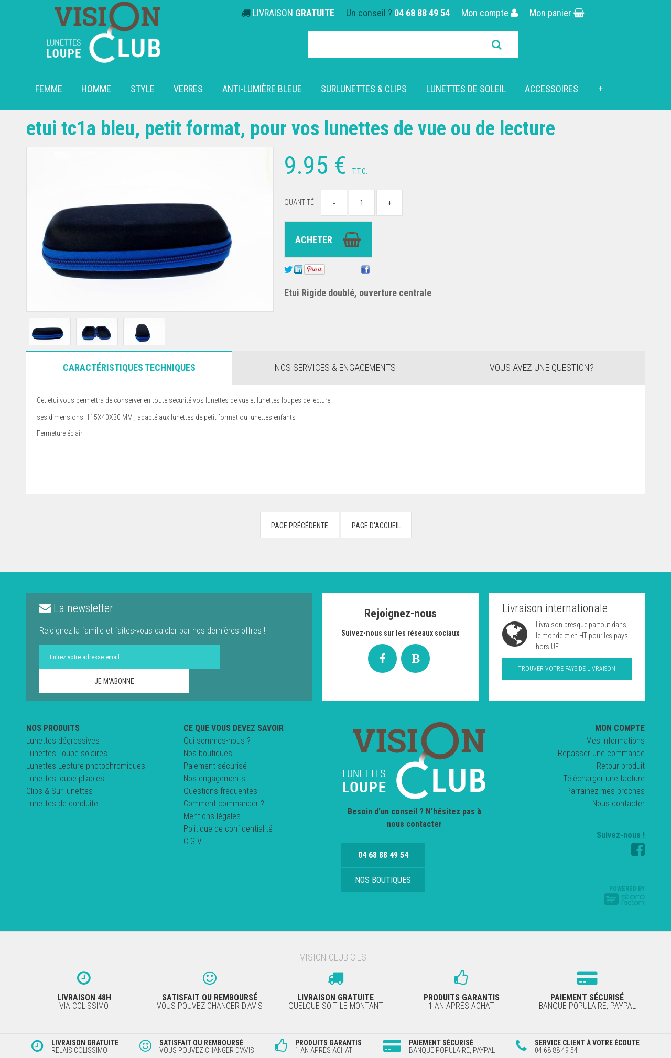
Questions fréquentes (220, 791)
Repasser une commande (601, 753)
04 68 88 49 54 (422, 12)
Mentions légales (212, 816)
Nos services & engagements (335, 367)
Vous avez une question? (542, 367)
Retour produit (621, 766)
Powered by (624, 895)
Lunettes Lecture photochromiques (85, 766)
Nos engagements (214, 778)
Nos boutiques (207, 753)
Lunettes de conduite (62, 804)
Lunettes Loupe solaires (66, 753)
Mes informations (615, 741)
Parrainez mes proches (605, 791)
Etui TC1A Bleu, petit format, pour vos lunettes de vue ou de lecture (305, 128)
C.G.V (192, 841)
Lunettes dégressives (63, 741)
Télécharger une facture (604, 778)
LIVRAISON (293, 12)
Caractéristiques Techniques (129, 367)
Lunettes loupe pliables (65, 778)
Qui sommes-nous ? (217, 741)
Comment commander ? (223, 804)
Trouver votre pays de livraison (566, 668)
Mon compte (489, 12)
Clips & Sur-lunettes (59, 791)
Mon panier (557, 12)
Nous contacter (618, 804)
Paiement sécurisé (215, 766)
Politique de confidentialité (228, 829)
